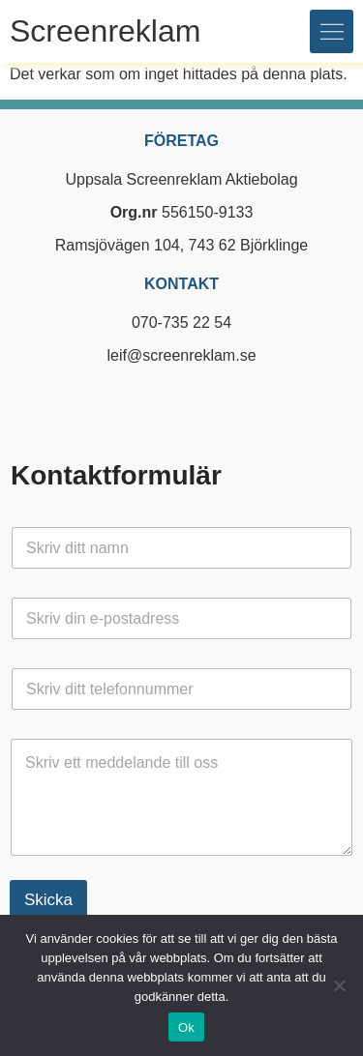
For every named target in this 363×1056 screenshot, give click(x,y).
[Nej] (338, 985)
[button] (331, 31)
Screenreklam (105, 31)
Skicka (48, 900)
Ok (186, 1027)
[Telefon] (181, 689)
